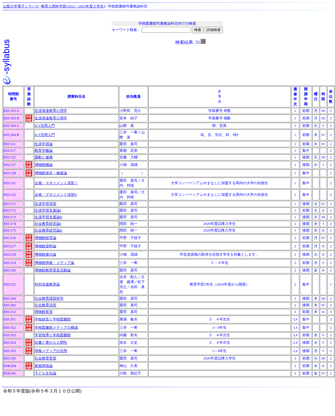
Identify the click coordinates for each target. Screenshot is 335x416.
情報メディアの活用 (51, 351)
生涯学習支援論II (48, 217)
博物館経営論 (45, 238)
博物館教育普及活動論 (53, 270)
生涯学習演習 (45, 204)
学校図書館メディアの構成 (56, 327)
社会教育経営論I (48, 224)
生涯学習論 (44, 144)
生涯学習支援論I (48, 210)
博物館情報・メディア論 (54, 263)
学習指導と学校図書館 (53, 335)
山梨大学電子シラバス (21, 6)
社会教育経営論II (48, 230)
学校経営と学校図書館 (53, 319)
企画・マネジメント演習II (56, 194)
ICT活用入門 (45, 126)
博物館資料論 (45, 246)
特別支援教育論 (47, 284)
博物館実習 (44, 312)
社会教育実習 (45, 358)
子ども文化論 (45, 373)
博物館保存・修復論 (51, 173)
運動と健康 (44, 157)
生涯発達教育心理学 (51, 111)
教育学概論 (44, 150)
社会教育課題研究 (49, 298)
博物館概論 (44, 165)
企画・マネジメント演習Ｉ (56, 183)
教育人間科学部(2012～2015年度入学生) (73, 6)
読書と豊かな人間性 (51, 342)
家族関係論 (44, 366)
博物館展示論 (45, 254)
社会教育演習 (45, 305)
